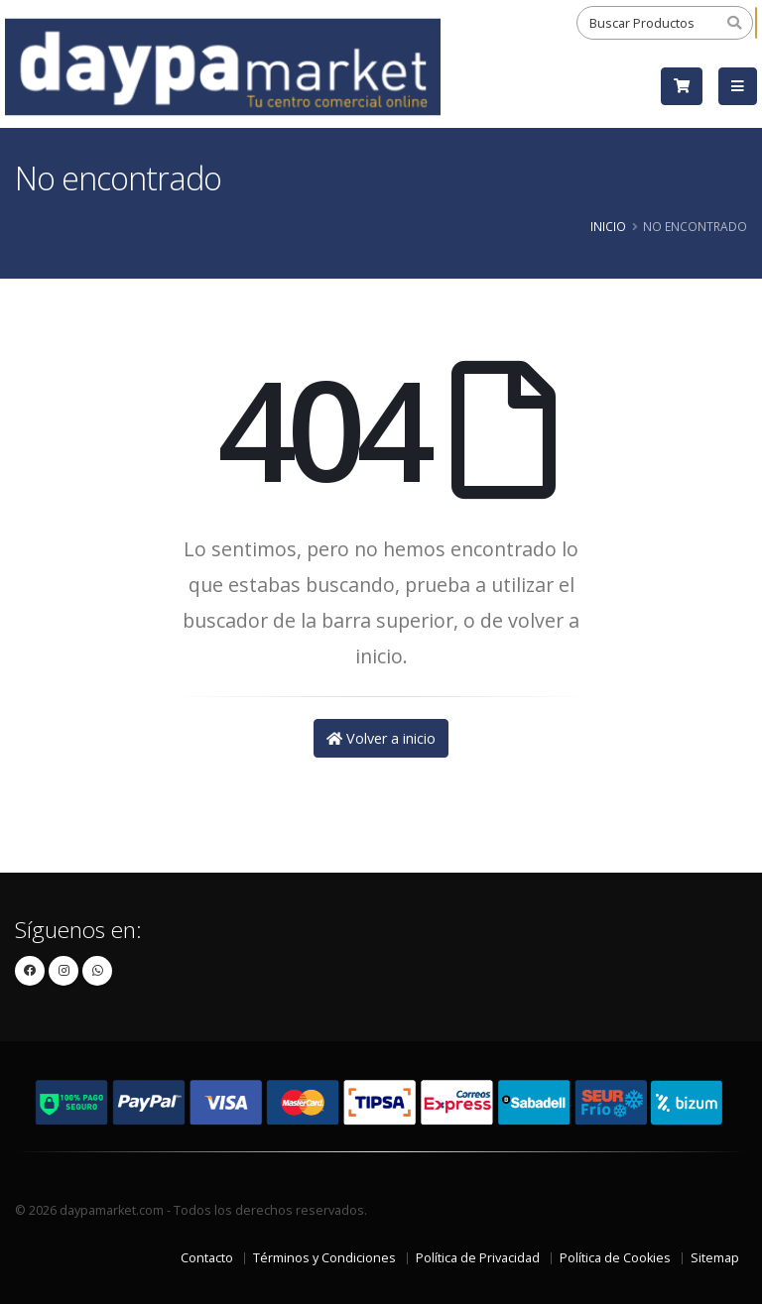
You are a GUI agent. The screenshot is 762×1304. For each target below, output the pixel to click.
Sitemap (715, 1257)
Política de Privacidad (478, 1257)
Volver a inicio (381, 738)
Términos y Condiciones (324, 1257)
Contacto (207, 1257)
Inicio (608, 226)
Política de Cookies (615, 1257)
